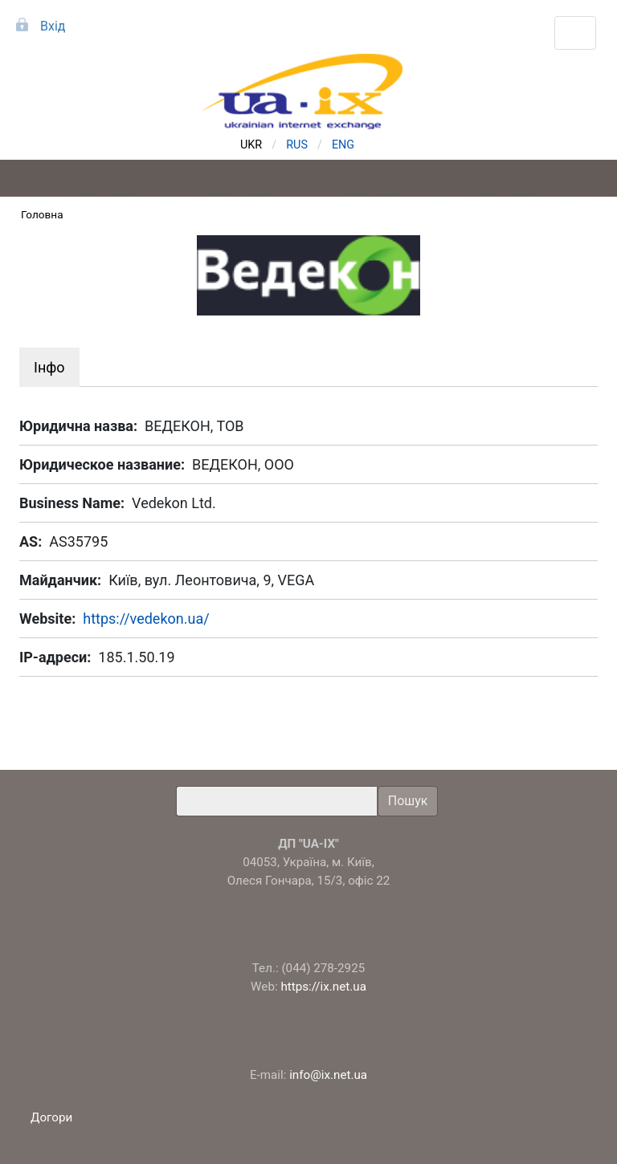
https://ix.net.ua (323, 986)
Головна (42, 214)
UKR (251, 145)
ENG (343, 145)
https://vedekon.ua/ (146, 618)
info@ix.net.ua (328, 1075)
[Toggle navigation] (575, 33)
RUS (297, 145)
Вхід (52, 26)
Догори (53, 1117)
